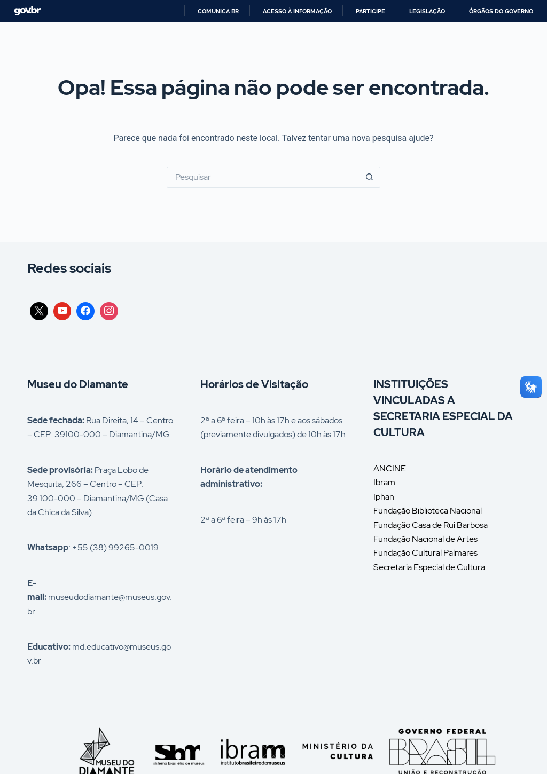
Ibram (384, 482)
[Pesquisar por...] (263, 177)
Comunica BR (218, 11)
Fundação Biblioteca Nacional (427, 510)
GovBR (27, 11)
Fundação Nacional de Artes (425, 538)
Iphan (383, 496)
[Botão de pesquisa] (369, 177)
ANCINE (389, 468)
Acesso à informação (297, 11)
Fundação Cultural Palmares (425, 552)
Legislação (427, 11)
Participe (370, 11)
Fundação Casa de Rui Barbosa (430, 525)
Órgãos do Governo (501, 11)
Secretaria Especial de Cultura (429, 567)
